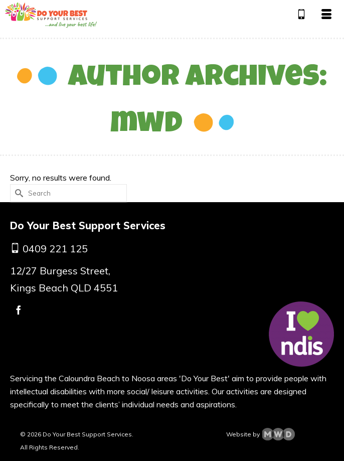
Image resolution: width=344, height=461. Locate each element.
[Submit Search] (17, 193)
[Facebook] (19, 309)
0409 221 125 (55, 248)
